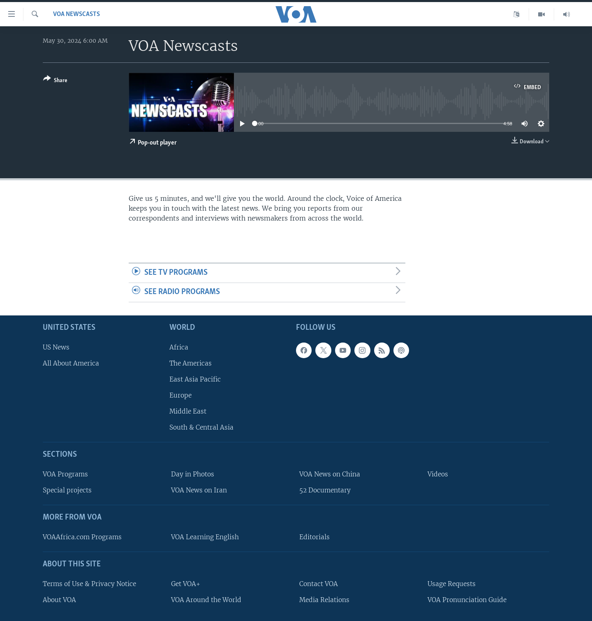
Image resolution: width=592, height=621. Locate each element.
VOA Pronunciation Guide (467, 599)
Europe (180, 395)
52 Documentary (325, 490)
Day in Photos (192, 474)
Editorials (314, 537)
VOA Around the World (206, 599)
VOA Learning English (205, 537)
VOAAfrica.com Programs (82, 537)
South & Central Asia (201, 427)
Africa (178, 347)
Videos (438, 474)
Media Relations (324, 599)
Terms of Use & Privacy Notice (89, 583)
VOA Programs (65, 474)
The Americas (190, 363)
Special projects (67, 490)
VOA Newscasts (76, 14)
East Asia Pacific (195, 379)
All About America (71, 363)
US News (56, 347)
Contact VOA (318, 583)
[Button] (55, 81)
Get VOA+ (185, 583)
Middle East (187, 411)
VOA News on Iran (199, 490)
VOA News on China (329, 474)
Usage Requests (452, 583)
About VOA (59, 599)
